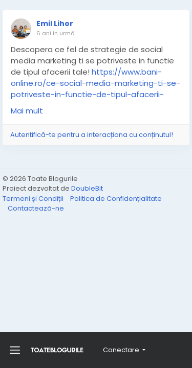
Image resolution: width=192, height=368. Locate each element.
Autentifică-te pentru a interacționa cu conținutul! (91, 135)
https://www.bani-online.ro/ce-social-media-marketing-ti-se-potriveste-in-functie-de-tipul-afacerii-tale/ (95, 88)
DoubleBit (87, 188)
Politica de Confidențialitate (116, 198)
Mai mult (27, 110)
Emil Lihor (54, 23)
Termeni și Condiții (34, 198)
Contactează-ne (36, 208)
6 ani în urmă (55, 33)
